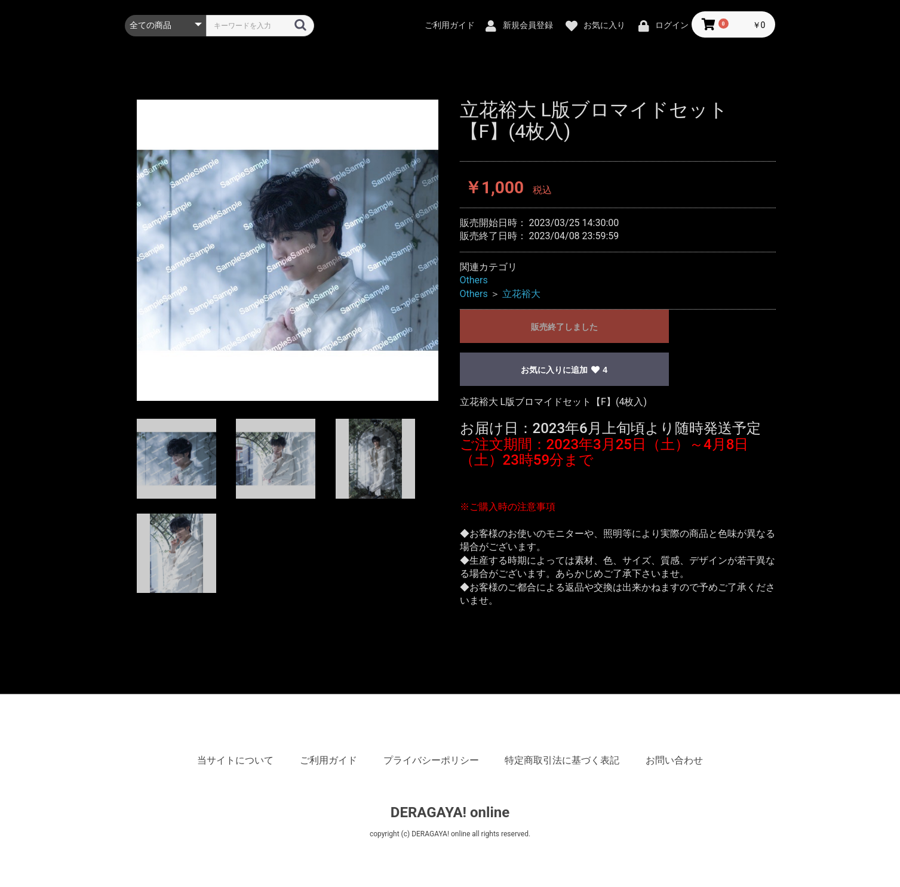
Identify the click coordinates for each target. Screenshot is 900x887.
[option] (287, 250)
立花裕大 (521, 293)
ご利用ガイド (328, 760)
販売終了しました (564, 327)
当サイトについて (235, 760)
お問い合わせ (674, 760)
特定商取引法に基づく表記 (562, 760)
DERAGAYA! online (450, 812)
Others (474, 280)
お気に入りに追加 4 (564, 370)
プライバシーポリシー (431, 760)
